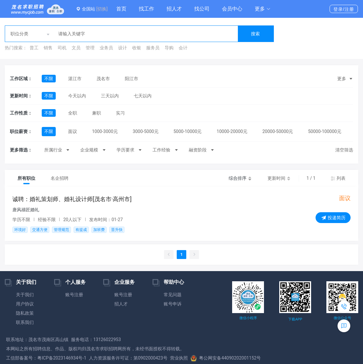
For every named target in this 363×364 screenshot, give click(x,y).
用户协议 (25, 303)
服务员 (153, 47)
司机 (62, 47)
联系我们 (25, 322)
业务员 (106, 47)
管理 (90, 47)
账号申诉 (173, 303)
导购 (169, 47)
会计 (183, 47)
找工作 (146, 9)
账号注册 (74, 294)
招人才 (174, 9)
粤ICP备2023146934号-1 (61, 357)
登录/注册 (343, 9)
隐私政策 (25, 313)
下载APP (295, 319)
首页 (121, 9)
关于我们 (25, 294)
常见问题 (173, 294)
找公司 (202, 9)
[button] (263, 9)
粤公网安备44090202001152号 (225, 357)
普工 (34, 47)
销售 (48, 47)
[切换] (101, 8)
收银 (136, 47)
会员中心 (232, 9)
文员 (76, 47)
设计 (122, 47)
